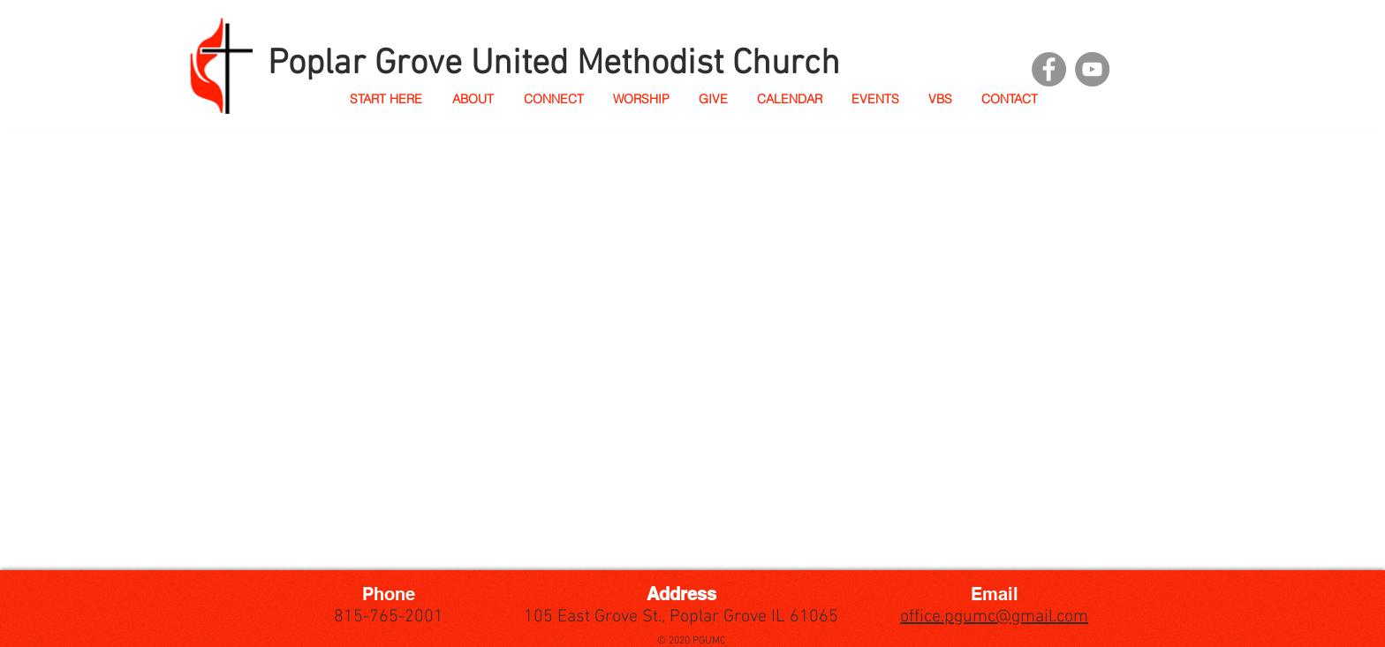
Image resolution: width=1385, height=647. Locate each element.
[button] (472, 99)
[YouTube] (1092, 69)
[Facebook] (1049, 69)
